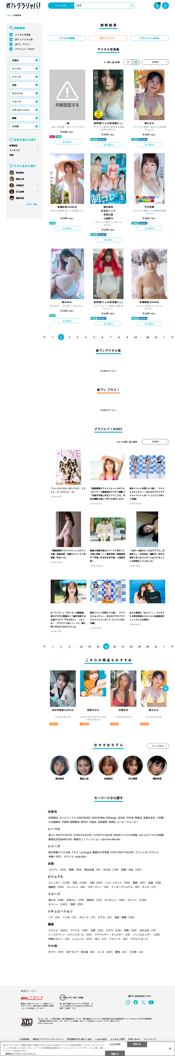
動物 (121, 952)
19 (139, 646)
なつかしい (115, 900)
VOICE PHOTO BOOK (122, 852)
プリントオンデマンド (147, 852)
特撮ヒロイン (59, 938)
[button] (165, 688)
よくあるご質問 (117, 1039)
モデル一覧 (31, 204)
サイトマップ (150, 1039)
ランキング (14, 150)
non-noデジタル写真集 (151, 835)
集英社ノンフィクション (87, 839)
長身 (155, 882)
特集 (11, 155)
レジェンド (83, 938)
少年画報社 (54, 822)
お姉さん (76, 900)
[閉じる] (169, 1048)
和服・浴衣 (132, 869)
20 (147, 646)
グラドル (58, 930)
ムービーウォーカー (127, 822)
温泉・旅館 (125, 917)
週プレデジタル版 (24, 39)
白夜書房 (102, 822)
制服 (76, 869)
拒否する (137, 1043)
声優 (131, 930)
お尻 (97, 882)
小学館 (160, 817)
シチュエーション (21, 109)
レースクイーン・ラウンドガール (70, 934)
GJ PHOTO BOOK (103, 835)
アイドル (79, 930)
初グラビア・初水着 (81, 952)
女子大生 (148, 930)
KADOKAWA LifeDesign (104, 817)
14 (98, 646)
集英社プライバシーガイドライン (48, 1039)
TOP (8, 15)
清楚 (77, 904)
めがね (111, 869)
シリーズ (16, 76)
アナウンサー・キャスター (113, 934)
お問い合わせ (134, 1039)
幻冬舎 (130, 817)
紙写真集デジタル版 (59, 852)
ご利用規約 (24, 1039)
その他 (15, 126)
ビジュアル (17, 93)
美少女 (56, 900)
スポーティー (99, 887)
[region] (87, 1049)
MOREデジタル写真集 (125, 835)
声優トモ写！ (55, 856)
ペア (54, 917)
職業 (14, 118)
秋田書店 (53, 817)
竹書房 (65, 822)
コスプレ (58, 869)
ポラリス (69, 856)
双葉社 (112, 822)
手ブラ (56, 952)
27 (155, 337)
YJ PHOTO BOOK (82, 835)
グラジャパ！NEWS (24, 49)
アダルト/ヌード (139, 938)
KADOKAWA (83, 817)
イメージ (16, 101)
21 (155, 646)
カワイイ (137, 900)
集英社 (138, 817)
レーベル (16, 68)
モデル (114, 930)
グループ (88, 917)
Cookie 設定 (101, 1039)
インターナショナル (126, 887)
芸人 (101, 938)
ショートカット (118, 882)
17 (122, 646)
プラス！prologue (81, 852)
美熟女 (95, 900)
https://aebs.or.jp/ (45, 1023)
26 (147, 337)
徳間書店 (75, 822)
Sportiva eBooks (110, 839)
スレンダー (59, 882)
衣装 (14, 85)
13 (89, 646)
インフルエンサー (147, 934)
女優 (97, 930)
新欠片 (84, 822)
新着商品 (13, 145)
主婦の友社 (149, 817)
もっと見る (158, 745)
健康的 (56, 887)
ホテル (105, 917)
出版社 (15, 60)
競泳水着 (93, 869)
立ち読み (67, 141)
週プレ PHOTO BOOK (60, 835)
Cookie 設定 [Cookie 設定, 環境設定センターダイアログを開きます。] (115, 1043)
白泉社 (92, 822)
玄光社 (121, 817)
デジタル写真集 (23, 34)
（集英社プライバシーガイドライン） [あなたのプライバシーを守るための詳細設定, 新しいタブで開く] (20, 1053)
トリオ (70, 917)
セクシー (58, 904)
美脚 (140, 882)
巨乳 (80, 882)
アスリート (119, 938)
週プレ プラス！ (23, 44)
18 (131, 646)
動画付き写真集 (101, 852)
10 (135, 337)
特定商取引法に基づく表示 (79, 1039)
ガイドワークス (67, 817)
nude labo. (81, 856)
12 (81, 646)
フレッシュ (76, 887)
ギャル (149, 887)
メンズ (105, 952)
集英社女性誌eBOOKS (60, 839)
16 (114, 646)
